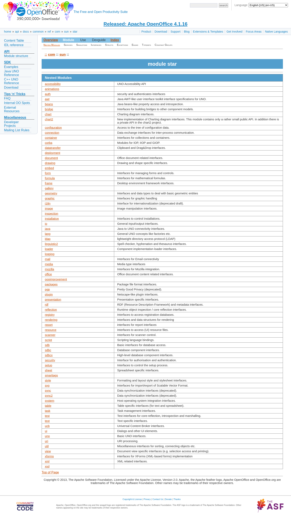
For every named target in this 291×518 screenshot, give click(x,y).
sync (48, 390)
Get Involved (234, 31)
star (75, 31)
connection (52, 132)
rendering (51, 319)
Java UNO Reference (11, 73)
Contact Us (157, 499)
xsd (47, 466)
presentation (53, 299)
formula (50, 178)
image (49, 208)
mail (47, 259)
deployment (52, 153)
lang (48, 233)
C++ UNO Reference (11, 81)
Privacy (147, 499)
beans (49, 104)
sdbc (48, 350)
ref (49, 31)
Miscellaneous (15, 117)
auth (48, 94)
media (49, 264)
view (48, 451)
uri (46, 441)
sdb (47, 345)
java (47, 228)
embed (49, 168)
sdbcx (49, 355)
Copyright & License (132, 499)
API (6, 51)
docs (26, 31)
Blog (187, 31)
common (38, 31)
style (48, 380)
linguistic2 (51, 244)
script (48, 340)
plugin (49, 294)
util (47, 446)
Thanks (177, 499)
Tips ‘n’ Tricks (14, 94)
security (50, 360)
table (48, 405)
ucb (47, 426)
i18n (48, 203)
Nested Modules (51, 44)
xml (47, 461)
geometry (51, 193)
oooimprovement (56, 279)
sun (66, 31)
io (46, 223)
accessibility (53, 84)
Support (175, 31)
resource (50, 330)
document (51, 158)
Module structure (16, 56)
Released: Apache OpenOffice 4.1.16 (145, 24)
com (57, 31)
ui (46, 431)
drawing (50, 163)
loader (49, 249)
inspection (51, 213)
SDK (7, 62)
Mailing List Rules (16, 130)
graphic (50, 198)
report (49, 324)
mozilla (49, 269)
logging (49, 254)
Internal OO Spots (17, 103)
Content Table (14, 40)
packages (51, 284)
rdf (46, 304)
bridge (49, 109)
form (48, 173)
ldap (48, 238)
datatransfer (53, 147)
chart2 (49, 119)
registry (50, 314)
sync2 (49, 395)
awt (47, 99)
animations (52, 89)
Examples (11, 67)
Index (115, 40)
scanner (50, 335)
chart (48, 114)
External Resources (11, 109)
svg (47, 385)
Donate (168, 499)
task (47, 410)
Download (161, 31)
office (48, 274)
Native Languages (276, 31)
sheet (48, 370)
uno (47, 436)
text (47, 421)
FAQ (7, 98)
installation (52, 218)
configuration (53, 127)
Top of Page (50, 472)
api (17, 31)
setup (48, 365)
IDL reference (13, 45)
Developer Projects (11, 123)
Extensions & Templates (208, 31)
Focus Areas (253, 31)
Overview (50, 40)
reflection (51, 309)
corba (48, 142)
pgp (47, 289)
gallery (49, 188)
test (47, 415)
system (49, 400)
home (7, 31)
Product (146, 31)
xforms (49, 456)
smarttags (51, 375)
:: (46, 54)
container (51, 137)
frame (48, 183)
